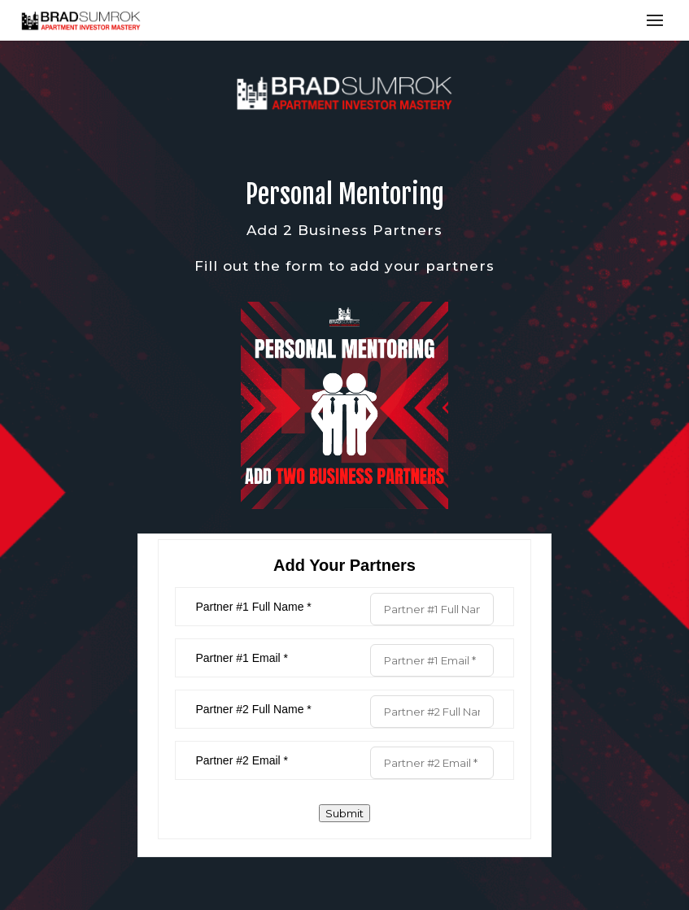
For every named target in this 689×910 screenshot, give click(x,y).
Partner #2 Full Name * (253, 709)
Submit (344, 813)
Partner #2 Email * (241, 760)
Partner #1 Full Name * (253, 606)
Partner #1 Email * (241, 657)
